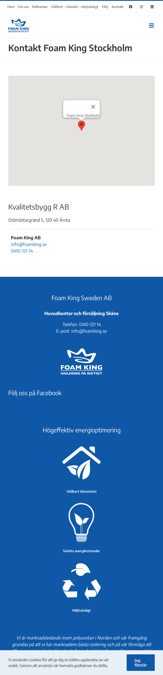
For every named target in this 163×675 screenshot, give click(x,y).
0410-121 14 (22, 251)
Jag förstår (141, 662)
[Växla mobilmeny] (152, 25)
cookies (35, 659)
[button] (81, 126)
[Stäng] (93, 106)
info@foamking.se (29, 244)
